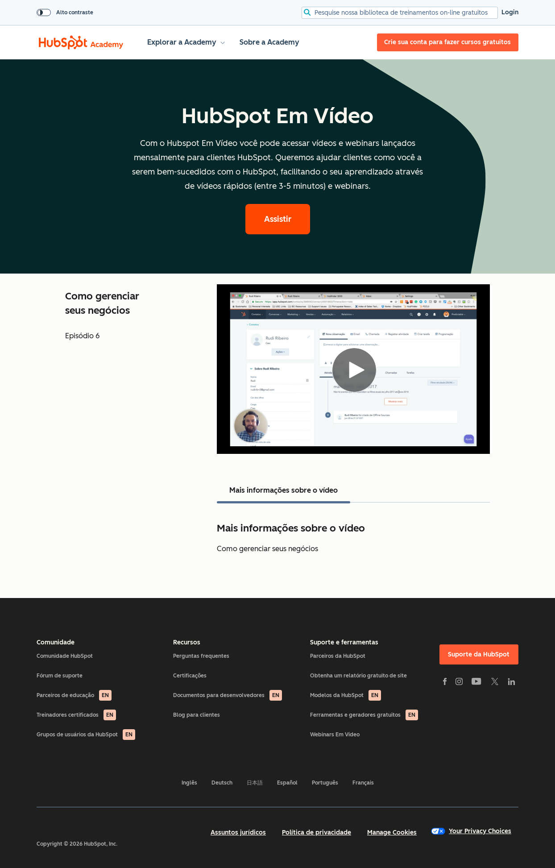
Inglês (189, 783)
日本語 (255, 783)
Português (325, 783)
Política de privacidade (316, 832)
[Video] (353, 369)
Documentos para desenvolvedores (227, 695)
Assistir (277, 219)
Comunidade (56, 642)
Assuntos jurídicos (238, 832)
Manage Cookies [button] (392, 832)
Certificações (190, 676)
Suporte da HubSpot (478, 654)
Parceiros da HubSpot (337, 656)
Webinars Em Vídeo (335, 734)
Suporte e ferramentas (344, 642)
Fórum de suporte (60, 676)
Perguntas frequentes (201, 656)
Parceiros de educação (74, 695)
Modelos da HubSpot (345, 695)
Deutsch (221, 783)
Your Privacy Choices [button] (471, 831)
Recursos (186, 642)
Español (287, 783)
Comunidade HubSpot (65, 656)
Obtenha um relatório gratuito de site (358, 676)
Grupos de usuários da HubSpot (86, 734)
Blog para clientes (196, 715)
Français (363, 783)
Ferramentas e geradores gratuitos (364, 715)
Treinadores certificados (76, 715)
